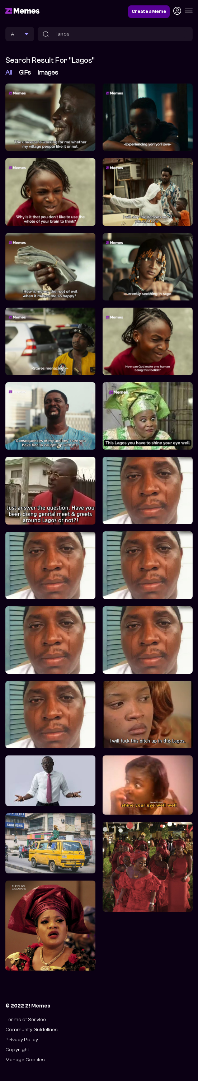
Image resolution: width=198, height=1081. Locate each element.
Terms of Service (25, 1019)
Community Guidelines (31, 1030)
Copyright (17, 1050)
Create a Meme (149, 11)
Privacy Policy (21, 1040)
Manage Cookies (25, 1060)
